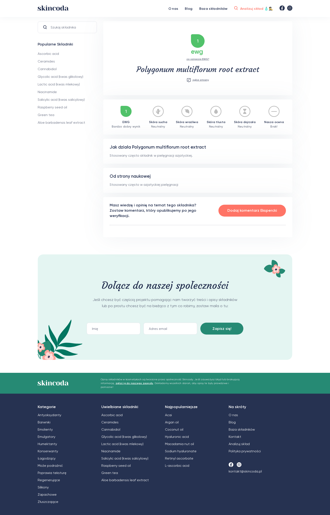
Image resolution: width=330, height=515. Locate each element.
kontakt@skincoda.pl (245, 471)
